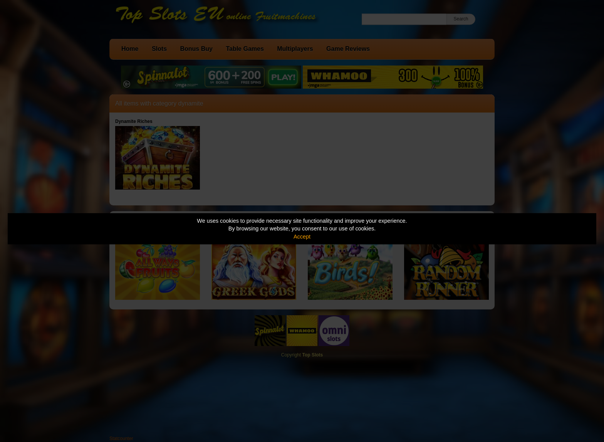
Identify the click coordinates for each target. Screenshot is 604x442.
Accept (302, 237)
